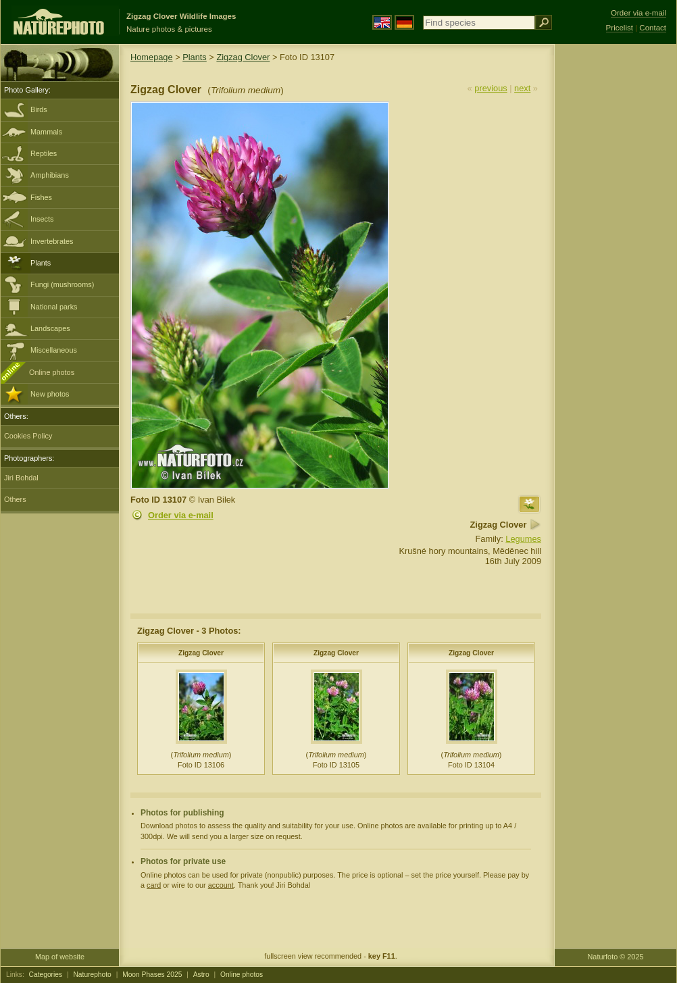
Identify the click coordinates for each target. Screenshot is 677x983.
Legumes (523, 539)
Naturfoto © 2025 (616, 957)
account (221, 885)
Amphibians (49, 175)
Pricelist (619, 28)
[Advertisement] (615, 260)
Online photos (51, 372)
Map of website (59, 957)
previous (490, 88)
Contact (652, 28)
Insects (41, 219)
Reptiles (43, 153)
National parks (54, 307)
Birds (38, 109)
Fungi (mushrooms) (62, 284)
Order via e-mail (181, 515)
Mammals (46, 132)
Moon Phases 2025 (152, 974)
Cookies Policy (28, 436)
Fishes (41, 197)
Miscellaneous (53, 350)
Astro (201, 974)
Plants (40, 263)
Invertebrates (51, 241)
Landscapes (50, 328)
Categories (46, 974)
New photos (49, 394)
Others (15, 499)
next (522, 88)
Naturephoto (92, 974)
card (154, 885)
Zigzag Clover (243, 57)
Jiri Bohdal (21, 478)
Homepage (151, 57)
